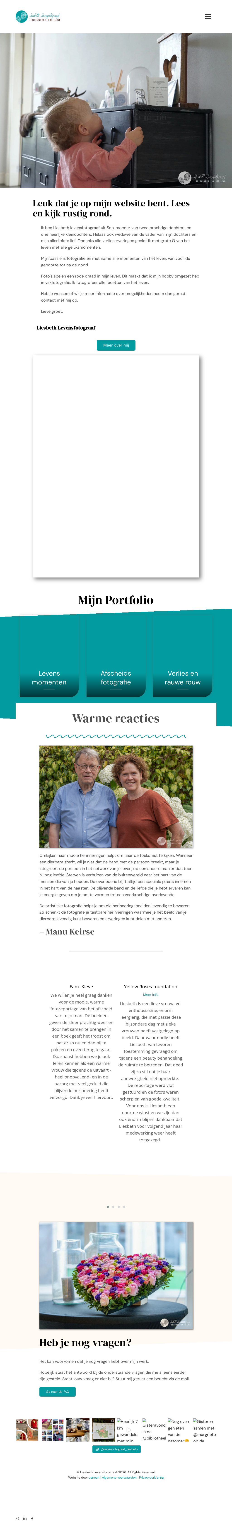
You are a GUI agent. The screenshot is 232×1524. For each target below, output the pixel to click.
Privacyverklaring (151, 1477)
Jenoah (94, 1477)
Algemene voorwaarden (119, 1477)
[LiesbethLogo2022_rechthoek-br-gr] (38, 16)
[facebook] (32, 1518)
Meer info (150, 994)
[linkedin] (25, 1518)
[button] (108, 1206)
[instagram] (17, 1518)
